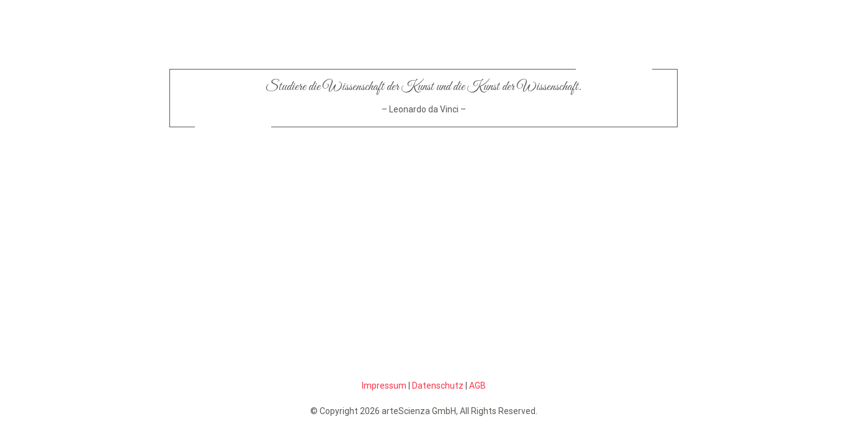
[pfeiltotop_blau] (518, 196)
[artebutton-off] (329, 161)
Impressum (384, 386)
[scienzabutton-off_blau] (518, 161)
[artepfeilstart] (329, 196)
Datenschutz (438, 386)
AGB (477, 386)
